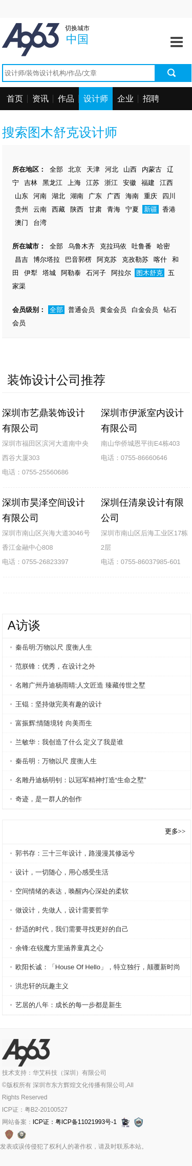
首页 (15, 98)
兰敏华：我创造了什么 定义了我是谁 (69, 742)
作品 (66, 98)
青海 (113, 209)
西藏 (58, 209)
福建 (148, 182)
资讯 (40, 98)
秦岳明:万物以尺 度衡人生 (53, 647)
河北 (111, 169)
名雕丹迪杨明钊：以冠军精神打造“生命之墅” (80, 780)
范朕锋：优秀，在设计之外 (55, 666)
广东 (95, 196)
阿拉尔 (121, 273)
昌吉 (21, 259)
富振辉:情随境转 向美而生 (53, 723)
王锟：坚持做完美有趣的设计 (58, 704)
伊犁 (30, 273)
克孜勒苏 (135, 259)
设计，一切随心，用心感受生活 (62, 872)
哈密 (163, 246)
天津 (93, 169)
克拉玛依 (113, 246)
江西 (166, 182)
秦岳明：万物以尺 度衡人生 (56, 761)
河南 (40, 196)
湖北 (58, 196)
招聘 (151, 98)
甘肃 (95, 209)
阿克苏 (107, 259)
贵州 (21, 209)
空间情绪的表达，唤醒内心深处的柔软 (72, 891)
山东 (21, 196)
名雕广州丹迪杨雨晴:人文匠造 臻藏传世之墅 (80, 685)
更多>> (175, 831)
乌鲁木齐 (81, 246)
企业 (125, 98)
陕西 (76, 209)
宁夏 (132, 209)
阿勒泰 (71, 273)
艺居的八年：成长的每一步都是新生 (68, 1005)
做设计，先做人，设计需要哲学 (62, 910)
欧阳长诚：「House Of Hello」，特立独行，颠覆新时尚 (97, 967)
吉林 (30, 182)
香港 (169, 209)
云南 (40, 209)
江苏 (92, 182)
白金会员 (145, 310)
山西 (130, 169)
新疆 (150, 209)
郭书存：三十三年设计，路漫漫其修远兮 (75, 853)
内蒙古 (152, 169)
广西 (113, 196)
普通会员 (81, 310)
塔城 (49, 273)
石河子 (96, 273)
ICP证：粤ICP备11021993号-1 (75, 1122)
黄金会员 (113, 310)
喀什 (160, 259)
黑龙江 (52, 182)
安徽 (129, 182)
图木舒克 (149, 273)
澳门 (21, 222)
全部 (56, 169)
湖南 (76, 196)
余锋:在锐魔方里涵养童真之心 (59, 948)
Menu (176, 38)
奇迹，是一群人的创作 (48, 799)
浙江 (111, 182)
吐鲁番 (142, 246)
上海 (74, 182)
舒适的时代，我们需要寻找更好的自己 (72, 929)
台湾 (40, 222)
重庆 (150, 196)
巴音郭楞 (78, 259)
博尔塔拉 (46, 259)
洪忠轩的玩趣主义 (42, 986)
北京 (74, 169)
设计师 (95, 98)
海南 (132, 196)
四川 (169, 196)
